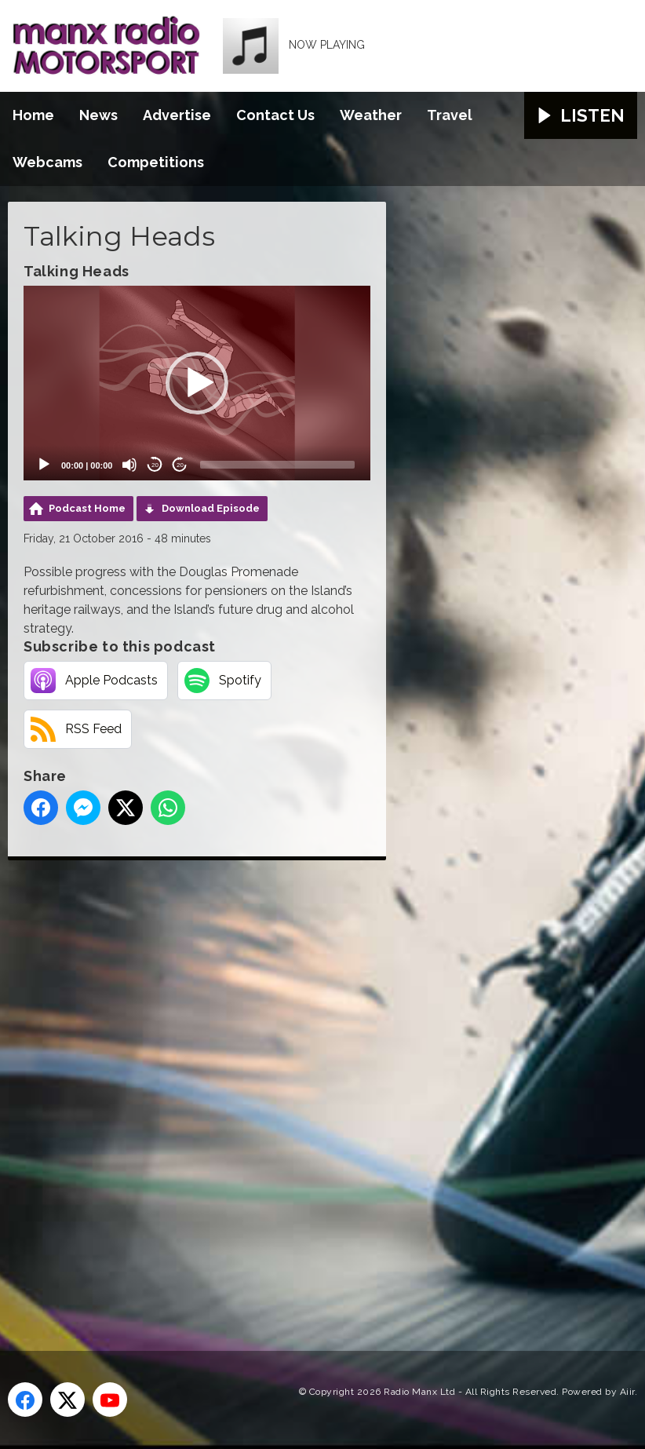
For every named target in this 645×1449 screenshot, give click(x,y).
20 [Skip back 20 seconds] (155, 465)
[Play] (44, 465)
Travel (449, 115)
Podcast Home (87, 508)
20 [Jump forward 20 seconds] (180, 465)
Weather (371, 115)
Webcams (47, 162)
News (98, 115)
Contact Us (275, 115)
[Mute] (129, 465)
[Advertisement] (302, 1088)
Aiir (627, 1391)
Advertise (177, 115)
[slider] (277, 465)
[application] (197, 383)
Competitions (156, 162)
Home (33, 115)
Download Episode (211, 508)
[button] (197, 383)
